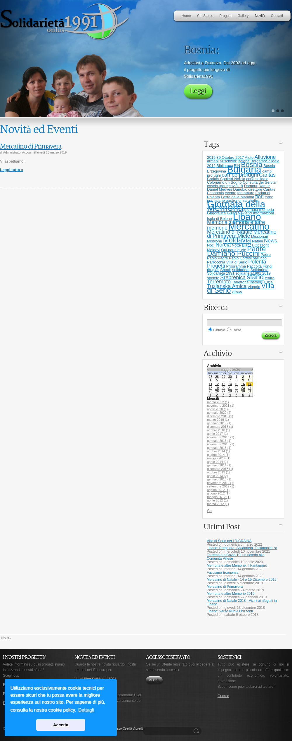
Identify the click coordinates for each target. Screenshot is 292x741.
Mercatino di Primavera (30, 147)
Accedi (154, 680)
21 (230, 388)
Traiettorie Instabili (247, 282)
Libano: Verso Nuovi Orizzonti (230, 611)
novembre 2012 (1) (220, 483)
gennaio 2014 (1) (219, 465)
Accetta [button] (60, 725)
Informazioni (263, 213)
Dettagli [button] (86, 709)
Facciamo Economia (223, 573)
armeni (213, 161)
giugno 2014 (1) (218, 454)
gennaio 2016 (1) (219, 440)
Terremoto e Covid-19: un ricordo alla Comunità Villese (235, 557)
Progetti (216, 266)
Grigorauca (216, 213)
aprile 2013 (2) (217, 476)
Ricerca (197, 731)
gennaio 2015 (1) (219, 447)
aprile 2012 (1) (217, 500)
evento (230, 193)
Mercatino (249, 226)
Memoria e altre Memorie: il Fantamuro (237, 565)
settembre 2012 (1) (220, 486)
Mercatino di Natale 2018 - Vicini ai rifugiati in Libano (242, 602)
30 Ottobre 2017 (230, 157)
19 (217, 388)
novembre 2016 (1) (220, 437)
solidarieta (240, 270)
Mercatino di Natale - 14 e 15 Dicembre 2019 (242, 580)
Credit (127, 728)
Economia (215, 193)
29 (223, 376)
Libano (247, 216)
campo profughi (240, 175)
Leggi (198, 91)
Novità (6, 638)
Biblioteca (224, 165)
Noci (211, 245)
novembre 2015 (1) (220, 444)
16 (243, 384)
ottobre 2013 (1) (218, 472)
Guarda (223, 696)
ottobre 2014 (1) (218, 451)
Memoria (217, 222)
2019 (211, 157)
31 (249, 391)
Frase (236, 330)
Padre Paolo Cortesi (235, 258)
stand (255, 277)
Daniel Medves (219, 189)
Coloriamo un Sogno (224, 182)
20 (223, 388)
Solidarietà (259, 270)
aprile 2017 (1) (217, 433)
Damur (264, 186)
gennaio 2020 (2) (219, 412)
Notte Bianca (242, 245)
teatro (269, 278)
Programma (236, 266)
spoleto (213, 278)
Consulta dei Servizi (259, 182)
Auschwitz (228, 161)
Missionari (259, 236)
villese (237, 291)
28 (217, 376)
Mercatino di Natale (229, 232)
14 (230, 384)
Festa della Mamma (237, 197)
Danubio (240, 189)
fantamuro (246, 193)
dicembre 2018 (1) (220, 426)
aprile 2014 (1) (217, 461)
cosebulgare (217, 186)
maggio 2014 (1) (218, 458)
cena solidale (257, 179)
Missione (214, 241)
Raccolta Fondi (259, 266)
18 (210, 388)
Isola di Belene (219, 218)
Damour (251, 186)
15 (236, 384)
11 (210, 384)
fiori (259, 196)
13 (223, 384)
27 (210, 376)
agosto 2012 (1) (218, 490)
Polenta (257, 262)
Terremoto (219, 282)
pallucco (260, 258)
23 (243, 388)
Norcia (223, 245)
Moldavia (237, 240)
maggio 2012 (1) (218, 497)
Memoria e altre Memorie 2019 (230, 594)
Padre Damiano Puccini (236, 251)
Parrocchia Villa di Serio (227, 262)
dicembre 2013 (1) (220, 469)
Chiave (219, 330)
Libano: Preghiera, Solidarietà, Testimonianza (242, 548)
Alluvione (265, 157)
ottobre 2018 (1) (218, 430)
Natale (257, 241)
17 (249, 384)
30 (230, 376)
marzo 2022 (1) (218, 402)
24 (249, 388)
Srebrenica (233, 277)
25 (210, 391)
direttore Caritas (261, 189)
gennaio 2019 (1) (219, 423)
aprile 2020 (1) (217, 409)
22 (236, 388)
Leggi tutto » (11, 170)
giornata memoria (259, 209)
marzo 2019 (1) (218, 419)
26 (217, 391)
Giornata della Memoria (236, 206)
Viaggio (254, 287)
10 (249, 380)
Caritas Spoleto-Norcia (226, 179)
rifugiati (213, 270)
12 (217, 384)
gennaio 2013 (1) (219, 479)
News (270, 241)
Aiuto (249, 157)
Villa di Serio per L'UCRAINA (229, 541)
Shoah (225, 270)
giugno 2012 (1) (218, 493)
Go (209, 511)
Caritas (267, 175)
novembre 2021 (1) (220, 405)
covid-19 (236, 186)
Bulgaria (244, 169)
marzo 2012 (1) (218, 504)
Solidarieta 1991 (220, 273)
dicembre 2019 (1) (220, 416)
